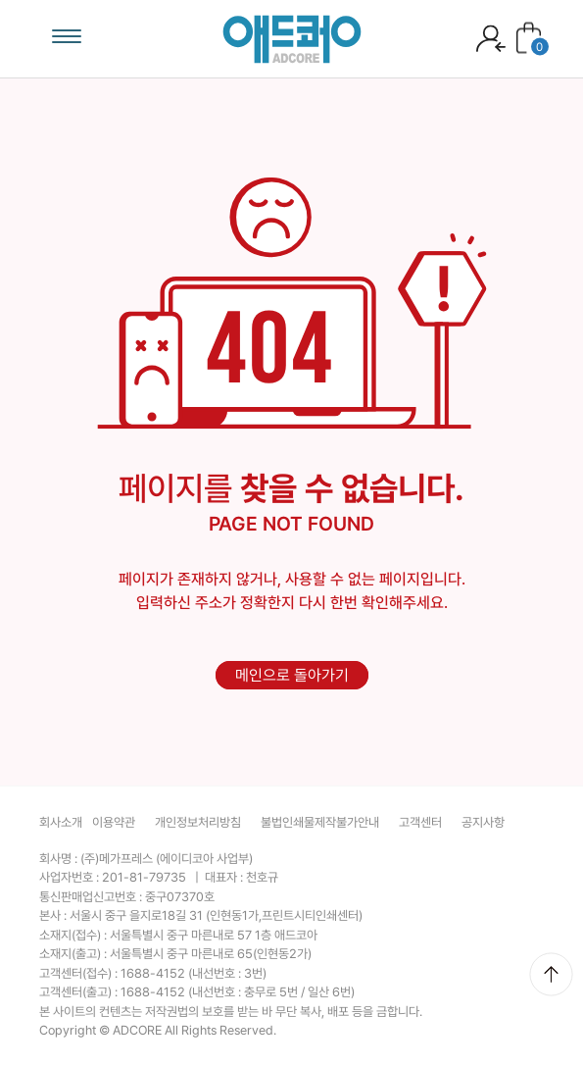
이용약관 (113, 822)
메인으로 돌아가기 (292, 675)
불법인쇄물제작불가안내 (320, 822)
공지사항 (483, 822)
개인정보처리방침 (198, 822)
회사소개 (60, 822)
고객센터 (420, 822)
